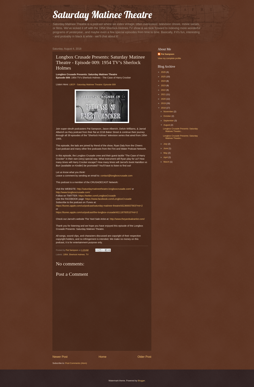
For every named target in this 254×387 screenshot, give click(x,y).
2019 (163, 103)
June (166, 148)
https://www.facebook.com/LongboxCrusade (108, 199)
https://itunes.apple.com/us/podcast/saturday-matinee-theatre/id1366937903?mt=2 (99, 205)
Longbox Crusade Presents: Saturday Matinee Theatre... (180, 129)
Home (102, 356)
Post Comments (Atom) (76, 363)
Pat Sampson (167, 54)
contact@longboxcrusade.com (116, 175)
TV (87, 254)
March (166, 162)
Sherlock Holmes (77, 254)
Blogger (141, 380)
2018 (163, 108)
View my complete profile (169, 58)
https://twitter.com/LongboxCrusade (97, 195)
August (167, 125)
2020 (163, 99)
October (167, 116)
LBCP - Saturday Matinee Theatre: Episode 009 (92, 84)
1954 (65, 254)
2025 (163, 76)
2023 (163, 85)
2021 (163, 94)
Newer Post (60, 356)
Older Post (144, 356)
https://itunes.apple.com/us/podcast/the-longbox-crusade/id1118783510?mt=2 (97, 212)
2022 (163, 90)
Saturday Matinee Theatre (102, 14)
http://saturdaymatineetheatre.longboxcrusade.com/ (104, 189)
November (168, 111)
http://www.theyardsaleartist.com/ (127, 219)
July (165, 144)
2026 (163, 72)
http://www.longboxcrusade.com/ (73, 192)
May (165, 153)
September (168, 120)
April (165, 157)
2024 (163, 81)
